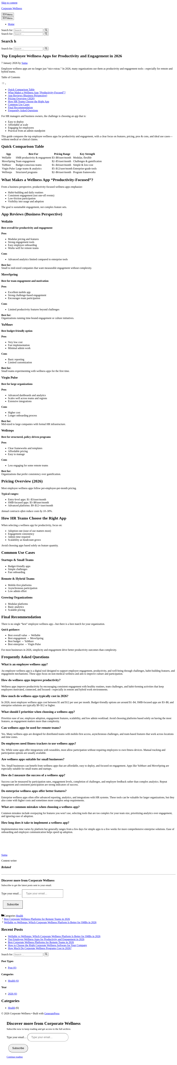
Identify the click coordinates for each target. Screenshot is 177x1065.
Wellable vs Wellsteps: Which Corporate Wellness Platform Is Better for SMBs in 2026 (50, 922)
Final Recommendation (20, 107)
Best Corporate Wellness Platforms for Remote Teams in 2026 (37, 919)
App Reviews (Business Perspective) (27, 95)
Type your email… (11, 893)
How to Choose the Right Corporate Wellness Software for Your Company (47, 945)
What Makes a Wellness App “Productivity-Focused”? (36, 92)
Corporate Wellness (11, 8)
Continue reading (15, 1057)
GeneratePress (51, 1013)
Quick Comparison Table (21, 89)
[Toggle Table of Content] (3, 83)
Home (11, 24)
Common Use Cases (18, 104)
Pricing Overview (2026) (21, 98)
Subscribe (13, 904)
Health (19, 915)
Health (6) (13, 980)
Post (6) (12, 967)
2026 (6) (12, 993)
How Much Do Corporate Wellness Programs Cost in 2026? (39, 948)
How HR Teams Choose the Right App (28, 101)
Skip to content (9, 2)
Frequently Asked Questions (23, 110)
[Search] (46, 30)
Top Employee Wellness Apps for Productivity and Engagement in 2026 (46, 939)
